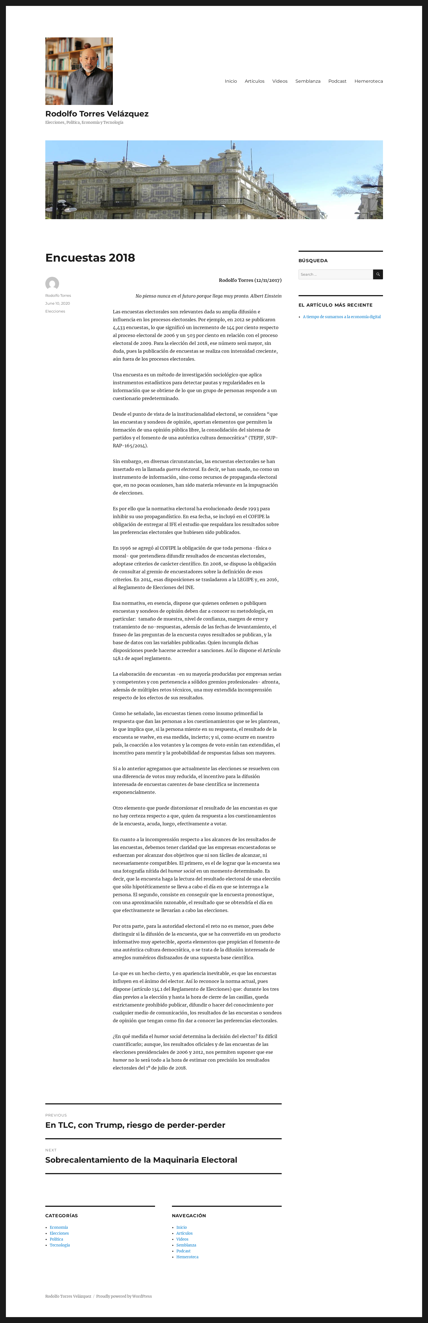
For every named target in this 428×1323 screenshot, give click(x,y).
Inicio (231, 81)
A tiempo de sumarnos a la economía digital (342, 317)
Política (56, 1239)
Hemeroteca (369, 81)
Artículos (255, 81)
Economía (59, 1227)
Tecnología (60, 1245)
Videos (280, 81)
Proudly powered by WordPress (124, 1296)
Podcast (337, 81)
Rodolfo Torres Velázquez (97, 113)
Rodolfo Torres (58, 295)
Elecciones (55, 311)
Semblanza (308, 81)
